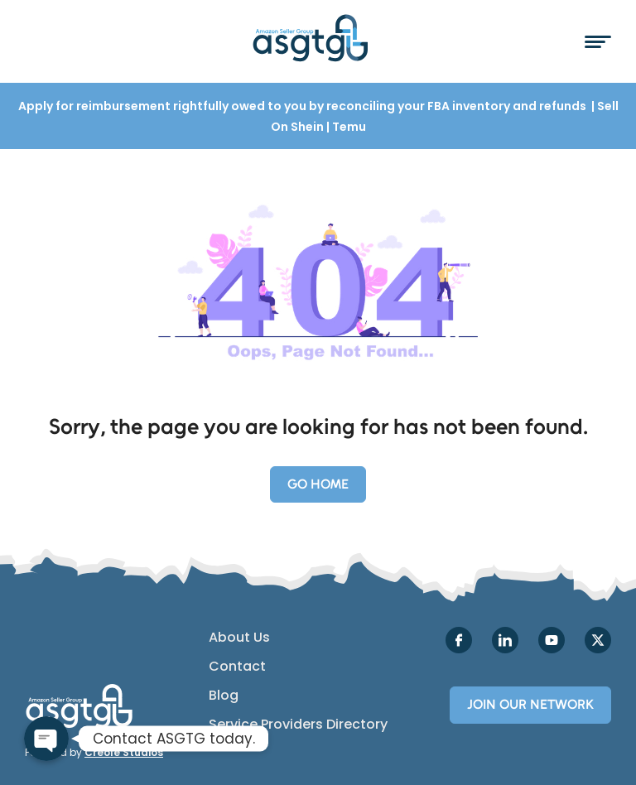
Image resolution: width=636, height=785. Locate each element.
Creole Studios (123, 752)
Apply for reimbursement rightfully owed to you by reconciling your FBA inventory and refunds (303, 106)
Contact (237, 666)
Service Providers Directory (298, 724)
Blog (223, 695)
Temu (349, 126)
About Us (239, 637)
